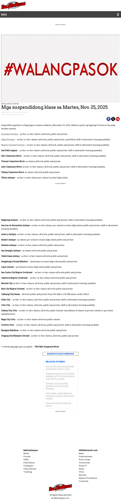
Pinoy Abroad (29, 468)
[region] (60, 28)
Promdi (26, 456)
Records (82, 475)
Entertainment (85, 456)
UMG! (26, 459)
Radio (81, 468)
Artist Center (84, 459)
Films (81, 471)
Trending (27, 471)
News (81, 453)
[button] (108, 119)
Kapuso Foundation (88, 478)
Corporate (83, 481)
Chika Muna (29, 462)
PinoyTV (82, 465)
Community (84, 462)
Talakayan (28, 465)
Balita (26, 453)
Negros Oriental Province (13, 145)
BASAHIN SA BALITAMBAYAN (60, 354)
